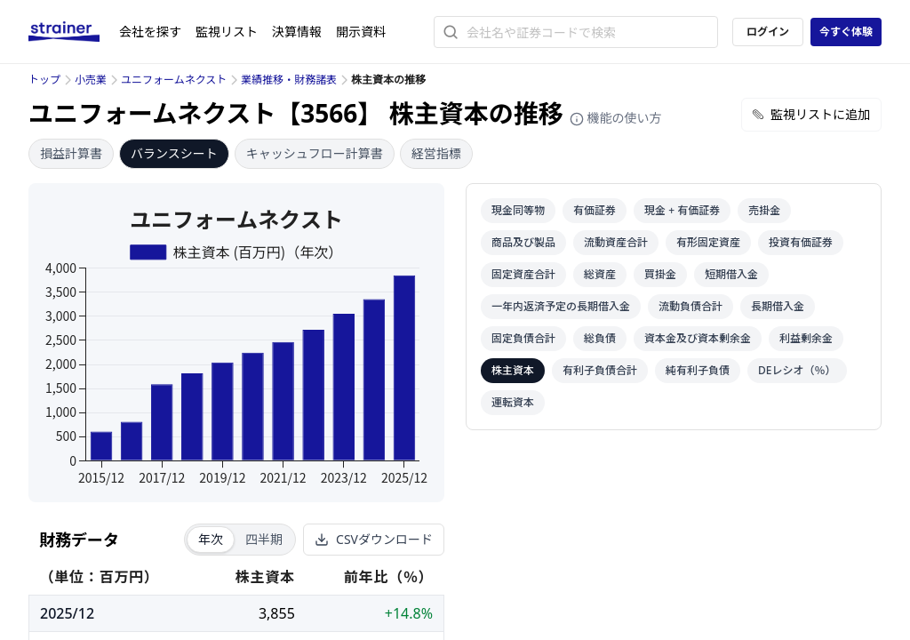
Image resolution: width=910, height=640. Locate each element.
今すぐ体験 (846, 31)
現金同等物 (518, 210)
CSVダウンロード (374, 539)
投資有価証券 (801, 242)
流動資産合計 (616, 242)
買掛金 (660, 274)
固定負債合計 (523, 338)
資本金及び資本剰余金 (697, 338)
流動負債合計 (690, 306)
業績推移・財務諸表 (289, 79)
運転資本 (512, 402)
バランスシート (174, 153)
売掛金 (764, 210)
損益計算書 (71, 153)
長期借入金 (777, 306)
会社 (150, 31)
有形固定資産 (708, 242)
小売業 (91, 79)
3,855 (277, 613)
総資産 (600, 274)
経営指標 (436, 153)
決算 (297, 31)
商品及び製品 (523, 242)
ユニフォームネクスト (174, 79)
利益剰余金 (806, 338)
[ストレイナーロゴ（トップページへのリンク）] (73, 32)
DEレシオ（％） (796, 370)
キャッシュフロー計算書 (314, 153)
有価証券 (594, 210)
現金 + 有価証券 (682, 210)
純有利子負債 (698, 370)
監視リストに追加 (811, 114)
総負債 (600, 338)
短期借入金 (731, 274)
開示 (361, 31)
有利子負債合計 (600, 370)
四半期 (264, 539)
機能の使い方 (616, 117)
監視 (227, 31)
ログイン (767, 31)
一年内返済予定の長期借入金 (560, 306)
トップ (44, 79)
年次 (210, 539)
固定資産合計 (523, 274)
